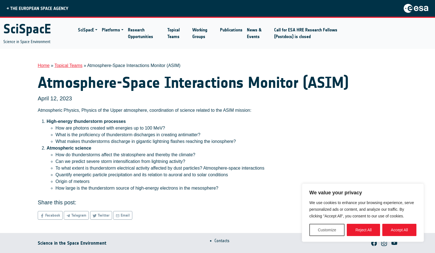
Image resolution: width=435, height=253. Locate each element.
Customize (327, 230)
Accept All (399, 230)
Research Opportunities (140, 33)
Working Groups (199, 33)
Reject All (363, 230)
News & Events (254, 33)
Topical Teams (173, 33)
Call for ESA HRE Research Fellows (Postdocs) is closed (305, 33)
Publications (231, 30)
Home (44, 65)
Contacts (221, 240)
